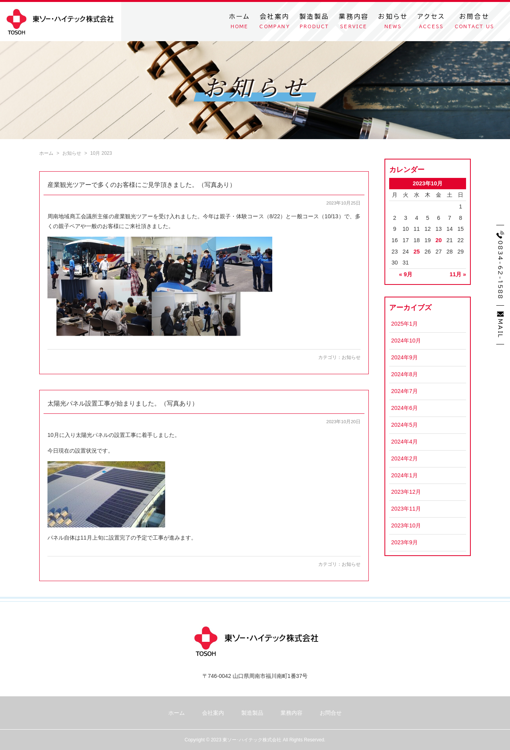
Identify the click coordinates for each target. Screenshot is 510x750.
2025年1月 (404, 324)
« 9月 (405, 274)
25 (416, 251)
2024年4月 (404, 441)
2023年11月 (406, 508)
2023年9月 (404, 542)
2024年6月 (404, 408)
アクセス (431, 22)
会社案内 (274, 22)
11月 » (458, 274)
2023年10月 (406, 525)
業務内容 (354, 22)
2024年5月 (404, 425)
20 (438, 240)
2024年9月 (404, 357)
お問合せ (474, 22)
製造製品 (314, 22)
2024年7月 (404, 391)
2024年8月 (404, 374)
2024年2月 (404, 458)
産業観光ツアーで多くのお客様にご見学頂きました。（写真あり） (141, 184)
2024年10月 (406, 340)
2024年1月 (404, 475)
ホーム (239, 22)
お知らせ (393, 22)
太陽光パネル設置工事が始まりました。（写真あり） (122, 403)
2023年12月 (406, 492)
